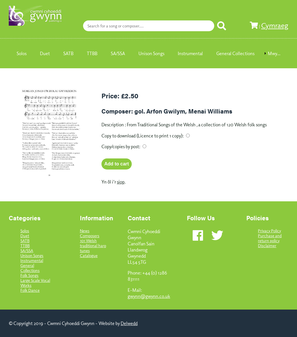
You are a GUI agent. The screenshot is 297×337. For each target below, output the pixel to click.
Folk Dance (30, 290)
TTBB (25, 245)
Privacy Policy (269, 230)
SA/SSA (26, 250)
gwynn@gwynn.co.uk (149, 296)
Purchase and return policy (270, 238)
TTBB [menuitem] (92, 53)
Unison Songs (31, 255)
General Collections (30, 268)
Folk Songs (29, 275)
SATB (24, 240)
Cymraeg (274, 25)
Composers (89, 235)
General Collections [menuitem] (235, 53)
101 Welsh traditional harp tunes (93, 245)
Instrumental (31, 260)
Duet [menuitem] (45, 53)
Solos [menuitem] (22, 53)
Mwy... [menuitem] (274, 53)
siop (120, 182)
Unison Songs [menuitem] (151, 53)
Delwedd (129, 323)
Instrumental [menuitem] (190, 53)
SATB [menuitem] (68, 53)
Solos (24, 230)
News (84, 230)
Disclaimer (267, 245)
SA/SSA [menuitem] (118, 53)
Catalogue (89, 255)
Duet (24, 235)
